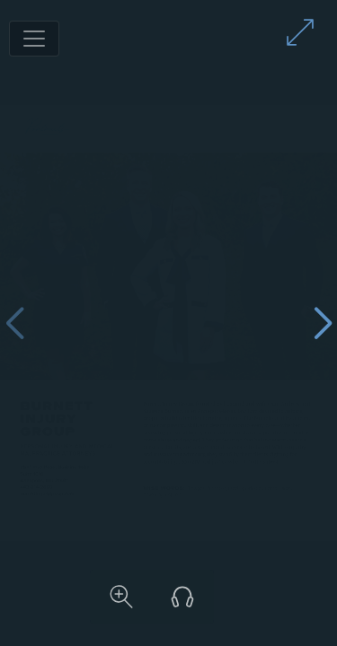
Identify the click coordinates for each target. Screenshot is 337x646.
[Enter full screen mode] (300, 32)
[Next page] (322, 323)
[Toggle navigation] (34, 39)
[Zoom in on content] (222, 596)
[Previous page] (14, 323)
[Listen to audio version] (283, 596)
